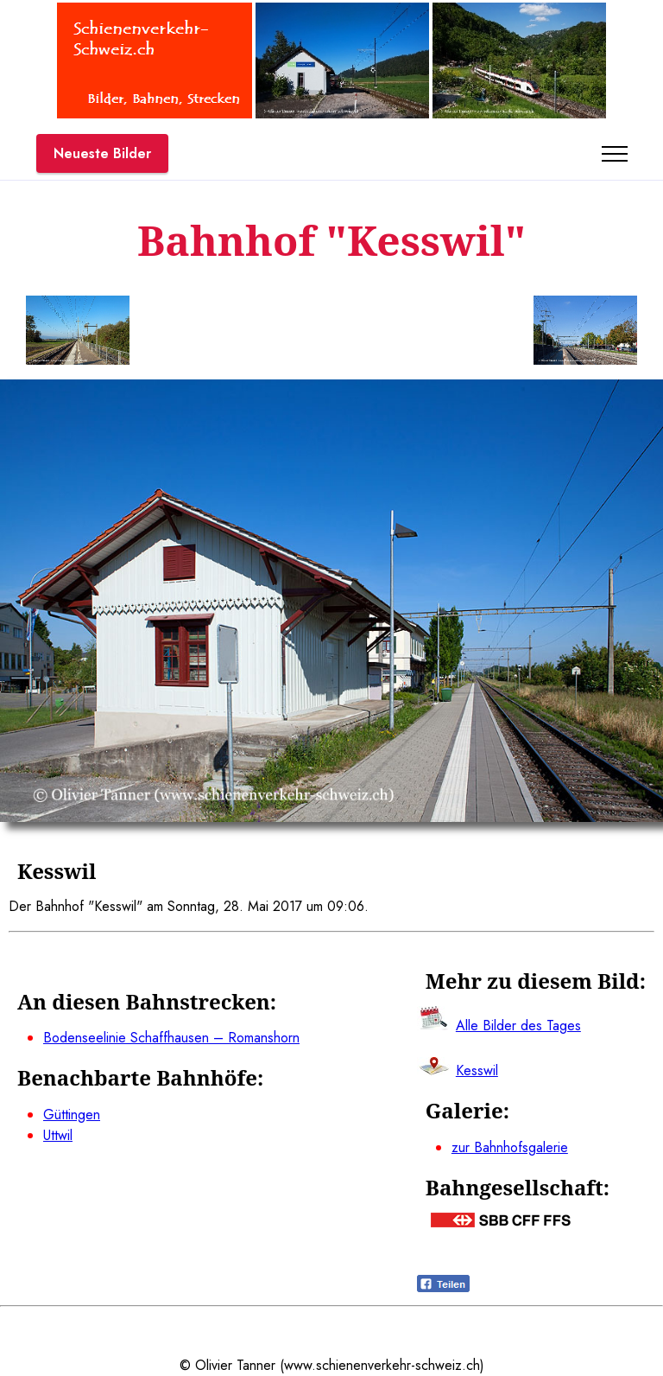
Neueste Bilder (102, 153)
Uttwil (58, 1135)
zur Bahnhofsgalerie (509, 1147)
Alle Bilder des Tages (518, 1025)
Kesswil (477, 1070)
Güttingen (71, 1114)
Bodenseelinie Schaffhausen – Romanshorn (171, 1038)
